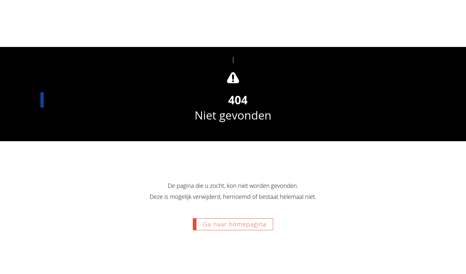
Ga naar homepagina (235, 224)
